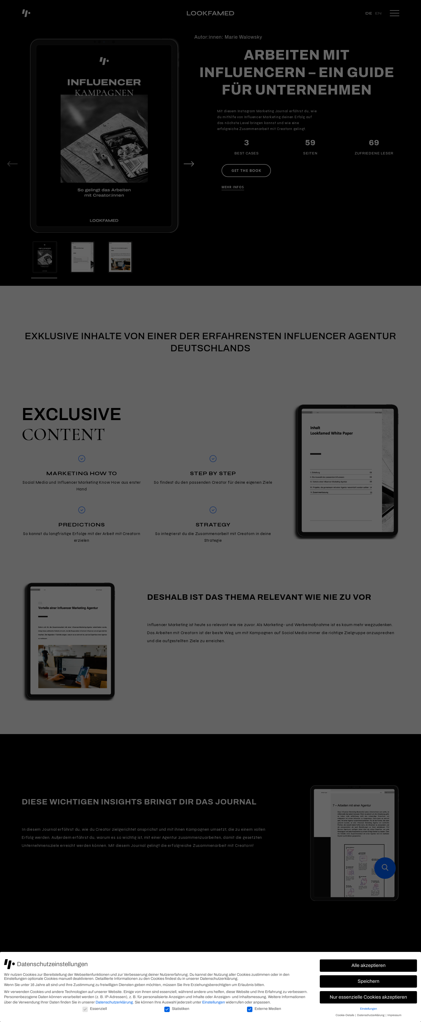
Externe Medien (264, 1009)
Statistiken (176, 1009)
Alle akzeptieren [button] (368, 965)
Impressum (394, 1015)
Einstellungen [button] (368, 1008)
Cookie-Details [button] (345, 1015)
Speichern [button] (368, 981)
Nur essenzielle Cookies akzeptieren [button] (368, 997)
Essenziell (94, 1009)
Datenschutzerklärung (114, 1002)
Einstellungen (213, 1002)
